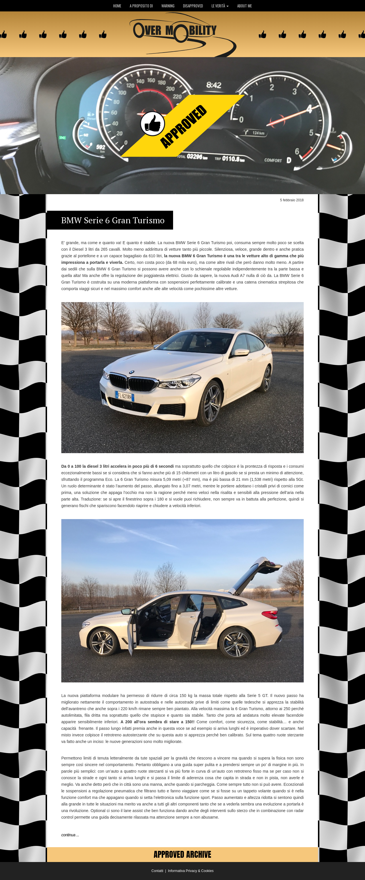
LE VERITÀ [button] (220, 6)
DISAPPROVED (193, 6)
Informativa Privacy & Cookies (191, 871)
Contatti (157, 871)
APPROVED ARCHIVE (182, 854)
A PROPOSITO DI (141, 6)
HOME (117, 6)
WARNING (168, 6)
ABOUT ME (244, 6)
